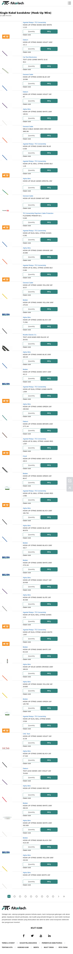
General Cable (28, 74)
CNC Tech (26, 734)
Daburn (25, 40)
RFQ (49, 31)
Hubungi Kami (23, 947)
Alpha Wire (27, 109)
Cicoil (25, 456)
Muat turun (49, 947)
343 (53, 896)
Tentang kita (7, 947)
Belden (25, 300)
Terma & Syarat (8, 943)
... (47, 896)
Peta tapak (63, 947)
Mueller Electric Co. (30, 335)
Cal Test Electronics (30, 57)
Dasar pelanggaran (28, 943)
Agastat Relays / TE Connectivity (34, 22)
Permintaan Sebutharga (52, 943)
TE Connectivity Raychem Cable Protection (38, 213)
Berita (36, 947)
